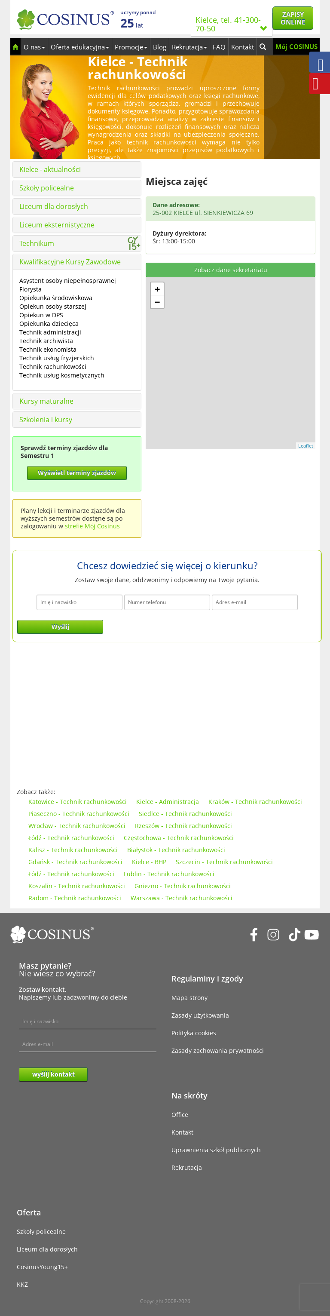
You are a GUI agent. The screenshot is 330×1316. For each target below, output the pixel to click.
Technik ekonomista (47, 349)
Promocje (131, 47)
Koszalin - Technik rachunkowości (76, 886)
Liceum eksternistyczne (57, 225)
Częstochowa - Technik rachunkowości (179, 838)
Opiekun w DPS (41, 315)
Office (179, 1114)
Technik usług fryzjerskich (56, 358)
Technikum (36, 243)
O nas (34, 47)
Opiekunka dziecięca (49, 323)
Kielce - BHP (149, 862)
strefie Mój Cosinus (92, 526)
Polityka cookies (193, 1033)
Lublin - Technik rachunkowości (169, 874)
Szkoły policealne (46, 188)
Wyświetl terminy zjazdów (77, 473)
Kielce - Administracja (167, 802)
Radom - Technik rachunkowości (74, 898)
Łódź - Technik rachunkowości (71, 838)
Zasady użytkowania (200, 1015)
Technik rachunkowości (52, 366)
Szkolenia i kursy (45, 419)
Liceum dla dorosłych (53, 206)
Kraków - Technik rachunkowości (255, 802)
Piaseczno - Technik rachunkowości (78, 814)
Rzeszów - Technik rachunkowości (183, 826)
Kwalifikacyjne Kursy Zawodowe (70, 262)
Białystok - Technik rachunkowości (176, 850)
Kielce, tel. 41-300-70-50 (232, 24)
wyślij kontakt (53, 1074)
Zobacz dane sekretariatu (230, 270)
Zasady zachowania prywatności (217, 1050)
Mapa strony (189, 998)
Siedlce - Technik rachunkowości (185, 814)
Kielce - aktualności (50, 169)
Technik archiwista (46, 341)
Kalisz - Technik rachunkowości (73, 850)
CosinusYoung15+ (42, 1267)
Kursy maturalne (46, 401)
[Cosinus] (65, 17)
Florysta (30, 289)
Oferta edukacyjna (80, 47)
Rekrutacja (189, 47)
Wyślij (60, 627)
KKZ (22, 1284)
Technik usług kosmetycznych (61, 375)
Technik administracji (50, 332)
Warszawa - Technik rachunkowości (181, 898)
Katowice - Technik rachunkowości (77, 802)
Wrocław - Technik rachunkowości (76, 826)
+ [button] (157, 288)
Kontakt (242, 47)
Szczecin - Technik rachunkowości (224, 862)
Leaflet (305, 445)
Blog (159, 47)
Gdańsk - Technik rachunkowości (75, 862)
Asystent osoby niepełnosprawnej (67, 280)
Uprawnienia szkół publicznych (216, 1150)
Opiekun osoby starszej (52, 306)
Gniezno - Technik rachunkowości (182, 886)
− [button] (157, 301)
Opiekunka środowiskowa (55, 298)
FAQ (219, 47)
